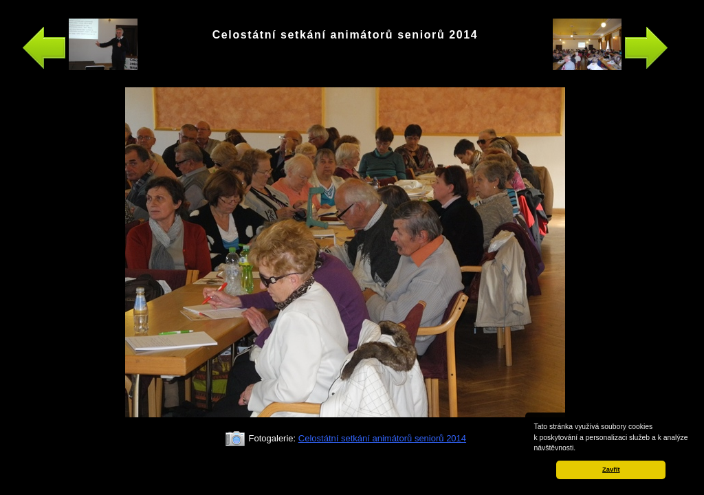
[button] (579, 449)
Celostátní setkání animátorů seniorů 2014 (382, 438)
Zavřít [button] (610, 469)
